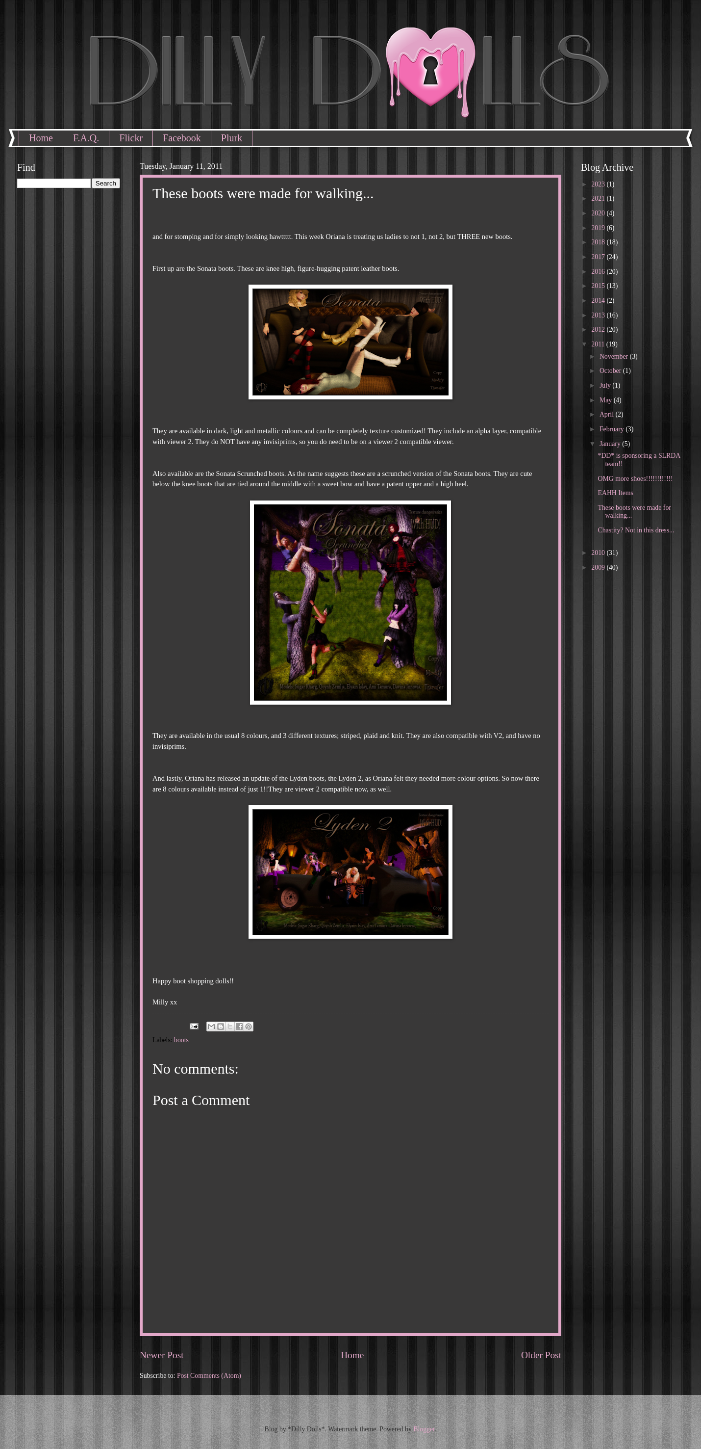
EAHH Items (615, 493)
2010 (598, 552)
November (615, 356)
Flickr (131, 137)
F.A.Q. (86, 137)
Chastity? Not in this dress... (636, 530)
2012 (598, 329)
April (608, 414)
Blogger (424, 1429)
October (611, 370)
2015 (598, 286)
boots (181, 1040)
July (606, 385)
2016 (598, 271)
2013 (598, 315)
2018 (598, 242)
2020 (598, 213)
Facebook (182, 137)
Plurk (231, 137)
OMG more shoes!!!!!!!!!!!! (635, 478)
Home (41, 137)
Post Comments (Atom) (209, 1375)
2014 (598, 300)
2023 (598, 184)
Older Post (541, 1355)
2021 (598, 198)
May (607, 400)
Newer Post (162, 1355)
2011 (598, 344)
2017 (598, 257)
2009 (598, 567)
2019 (598, 228)
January (611, 444)
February (613, 429)
